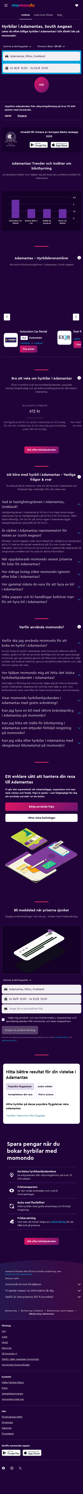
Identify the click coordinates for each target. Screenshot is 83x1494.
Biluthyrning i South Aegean (60, 1311)
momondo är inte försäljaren (43, 1284)
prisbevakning (58, 1222)
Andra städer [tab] (45, 1086)
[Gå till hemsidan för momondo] (23, 5)
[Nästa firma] (76, 317)
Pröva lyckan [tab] (45, 1094)
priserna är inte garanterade (18, 1274)
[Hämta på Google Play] (39, 145)
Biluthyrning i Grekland (32, 1311)
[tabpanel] (41, 212)
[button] (6, 5)
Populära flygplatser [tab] (20, 1086)
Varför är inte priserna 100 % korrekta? (43, 1297)
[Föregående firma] (7, 317)
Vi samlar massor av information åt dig (43, 1291)
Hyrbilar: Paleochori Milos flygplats (26, 1116)
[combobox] (17, 46)
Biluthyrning (11, 1311)
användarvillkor (61, 1037)
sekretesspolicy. (9, 1040)
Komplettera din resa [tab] (20, 1094)
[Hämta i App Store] (60, 145)
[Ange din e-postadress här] (44, 1008)
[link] (28, 349)
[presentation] (60, 145)
